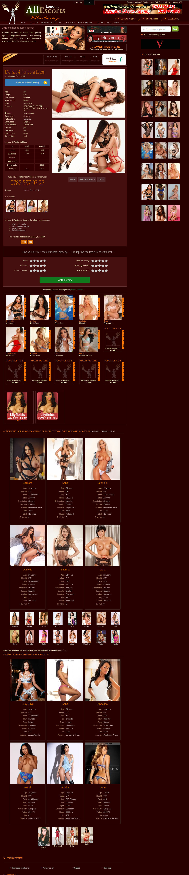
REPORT (68, 59)
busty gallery (17, 228)
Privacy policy (48, 868)
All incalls (96, 431)
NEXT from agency (87, 179)
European (27, 119)
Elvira (86, 625)
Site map (107, 868)
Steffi (43, 643)
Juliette (14, 625)
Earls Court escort (19, 230)
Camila (43, 625)
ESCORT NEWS (112, 23)
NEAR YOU (52, 59)
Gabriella (29, 643)
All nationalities (108, 431)
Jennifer (58, 643)
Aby (72, 625)
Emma (58, 625)
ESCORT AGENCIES (66, 23)
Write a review (65, 280)
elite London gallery (19, 224)
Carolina (86, 643)
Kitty (115, 625)
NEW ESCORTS (48, 23)
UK (89, 3)
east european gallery (20, 226)
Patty (101, 643)
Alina (72, 643)
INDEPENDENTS (85, 23)
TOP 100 (99, 23)
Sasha (29, 625)
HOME (24, 23)
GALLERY (34, 23)
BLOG (124, 23)
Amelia (115, 643)
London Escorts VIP (31, 190)
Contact (76, 868)
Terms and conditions (20, 868)
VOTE (95, 59)
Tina (14, 643)
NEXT (82, 59)
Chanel (101, 625)
